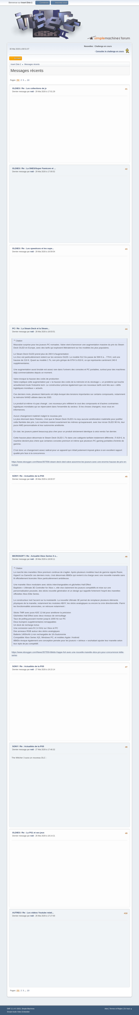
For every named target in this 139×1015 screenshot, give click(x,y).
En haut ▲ (128, 1009)
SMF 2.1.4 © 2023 (14, 1009)
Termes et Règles (116, 1009)
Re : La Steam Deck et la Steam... (33, 328)
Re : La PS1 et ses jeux (33, 832)
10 (28, 80)
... (26, 80)
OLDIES (16, 88)
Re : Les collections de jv (34, 88)
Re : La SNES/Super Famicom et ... (39, 168)
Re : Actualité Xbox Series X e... (42, 556)
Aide (106, 1009)
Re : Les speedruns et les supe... (38, 248)
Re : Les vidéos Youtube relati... (38, 912)
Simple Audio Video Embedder (18, 1012)
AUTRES (16, 912)
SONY (15, 476)
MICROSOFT (18, 556)
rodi (32, 91)
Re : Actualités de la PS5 (32, 476)
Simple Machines (28, 1009)
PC (13, 328)
